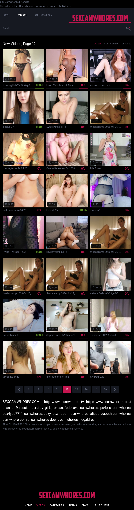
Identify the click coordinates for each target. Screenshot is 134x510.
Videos (22, 15)
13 (76, 389)
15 (95, 389)
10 (47, 389)
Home (6, 15)
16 (105, 389)
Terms (73, 505)
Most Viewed (111, 43)
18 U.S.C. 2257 (101, 505)
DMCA (85, 505)
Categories (43, 15)
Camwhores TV (8, 6)
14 (86, 389)
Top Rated (125, 43)
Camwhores (26, 6)
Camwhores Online (45, 6)
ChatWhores (64, 6)
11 (57, 389)
